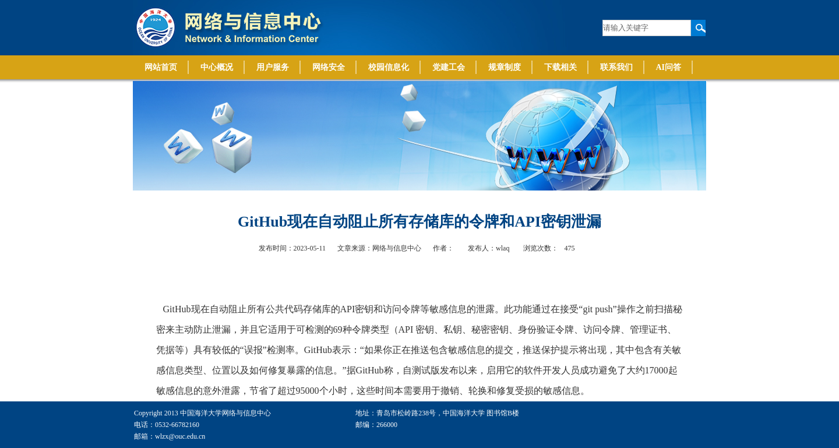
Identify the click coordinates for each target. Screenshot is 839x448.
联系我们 (616, 67)
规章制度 (504, 67)
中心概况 (216, 67)
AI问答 (669, 67)
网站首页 (160, 67)
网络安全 (328, 67)
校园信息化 (388, 67)
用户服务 (272, 67)
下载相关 (560, 67)
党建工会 (448, 67)
